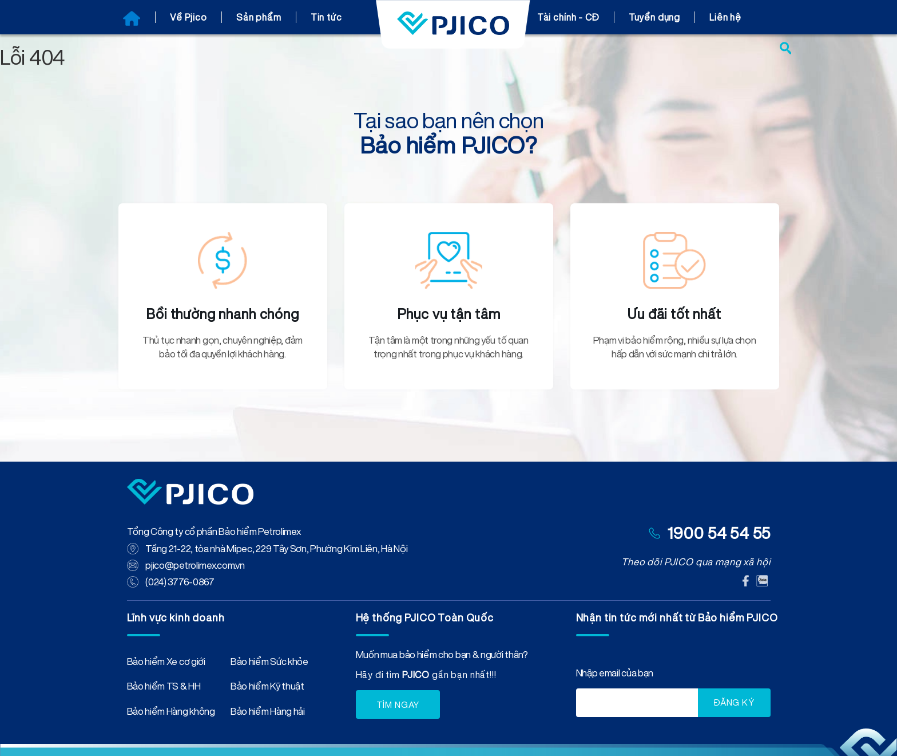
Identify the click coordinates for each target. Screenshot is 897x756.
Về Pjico (188, 17)
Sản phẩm (258, 17)
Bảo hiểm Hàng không (171, 710)
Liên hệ (725, 17)
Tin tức (326, 17)
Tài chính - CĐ (568, 17)
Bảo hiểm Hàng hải (268, 710)
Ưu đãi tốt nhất (674, 314)
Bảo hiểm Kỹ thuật (267, 685)
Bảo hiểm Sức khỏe (269, 660)
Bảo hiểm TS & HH (164, 685)
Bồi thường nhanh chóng (222, 314)
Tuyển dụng (655, 17)
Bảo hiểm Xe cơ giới (166, 660)
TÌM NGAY (398, 701)
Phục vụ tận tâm (449, 314)
